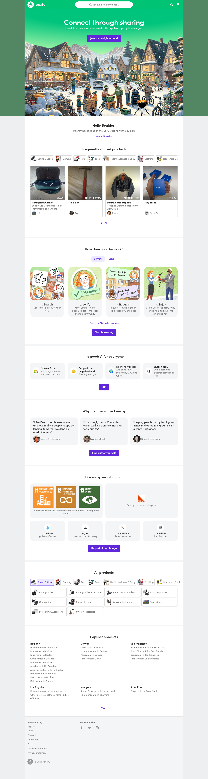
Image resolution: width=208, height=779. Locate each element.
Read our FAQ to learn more (104, 323)
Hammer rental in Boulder (44, 647)
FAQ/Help (32, 739)
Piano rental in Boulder (42, 677)
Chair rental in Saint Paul (143, 691)
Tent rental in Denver (91, 658)
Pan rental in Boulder (41, 662)
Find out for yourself (104, 453)
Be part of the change (104, 548)
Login (30, 730)
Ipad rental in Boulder (41, 654)
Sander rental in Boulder (43, 666)
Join (104, 386)
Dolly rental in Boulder (42, 681)
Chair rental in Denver (92, 647)
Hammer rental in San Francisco (147, 647)
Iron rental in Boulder (41, 651)
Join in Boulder (104, 136)
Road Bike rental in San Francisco (147, 651)
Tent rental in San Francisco (144, 658)
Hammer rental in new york (94, 694)
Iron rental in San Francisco (144, 654)
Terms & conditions (37, 748)
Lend (111, 258)
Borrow (98, 258)
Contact (31, 735)
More (104, 222)
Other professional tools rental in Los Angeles (49, 696)
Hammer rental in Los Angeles (46, 691)
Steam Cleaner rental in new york (97, 691)
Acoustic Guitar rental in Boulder (47, 669)
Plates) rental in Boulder (43, 673)
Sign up (31, 726)
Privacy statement (36, 752)
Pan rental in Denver (91, 654)
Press (30, 744)
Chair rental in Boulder (42, 658)
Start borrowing (104, 332)
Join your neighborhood (104, 38)
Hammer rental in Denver (93, 651)
